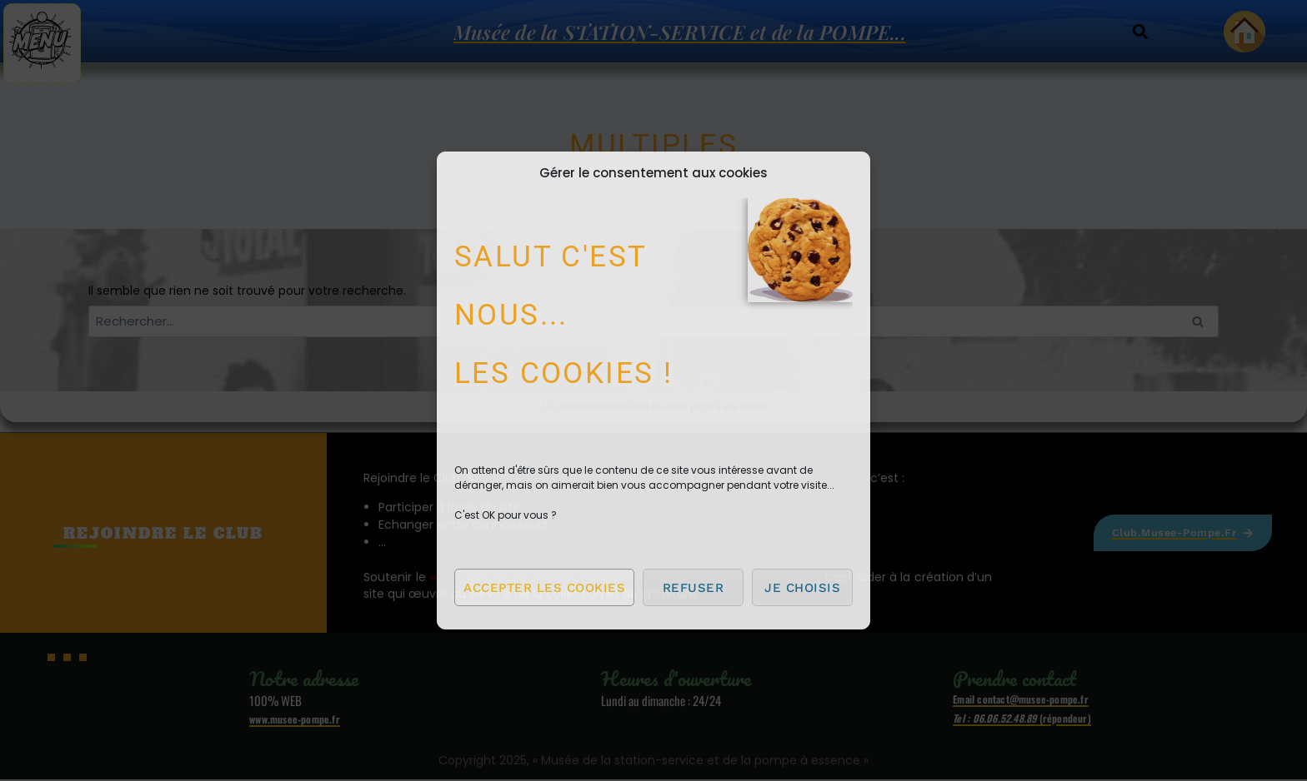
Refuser (693, 587)
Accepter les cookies (544, 587)
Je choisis (802, 587)
